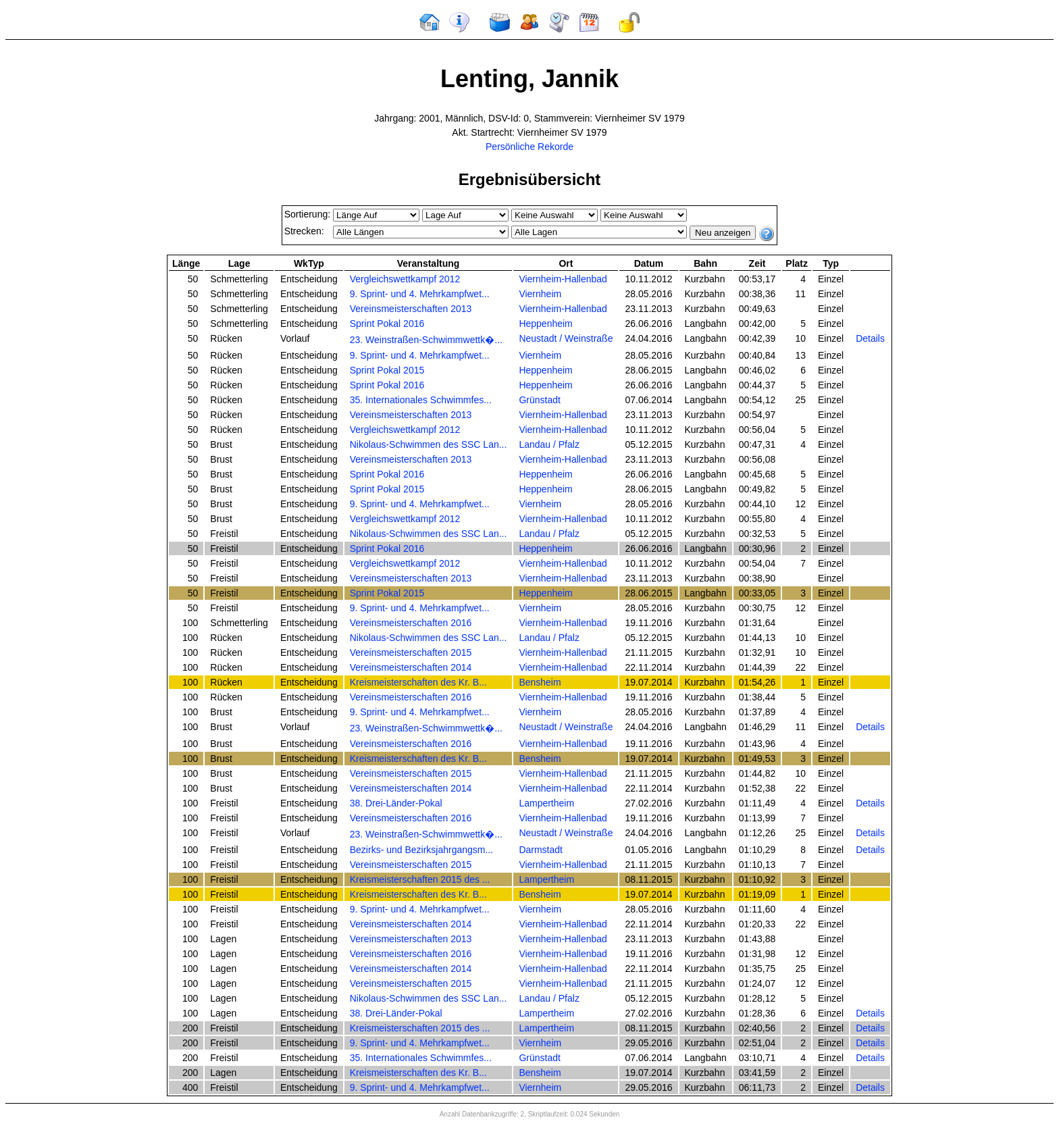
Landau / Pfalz (549, 444)
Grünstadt (539, 399)
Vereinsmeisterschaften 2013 (411, 308)
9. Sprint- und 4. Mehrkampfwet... (420, 293)
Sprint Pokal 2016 (387, 323)
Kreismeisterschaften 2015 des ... (420, 879)
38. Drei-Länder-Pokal (396, 803)
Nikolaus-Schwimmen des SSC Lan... (428, 444)
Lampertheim (546, 803)
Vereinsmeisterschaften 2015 (411, 652)
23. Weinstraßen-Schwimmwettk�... (426, 339)
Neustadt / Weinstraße (566, 338)
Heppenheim (545, 323)
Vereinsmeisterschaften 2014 (411, 667)
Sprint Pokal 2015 (387, 370)
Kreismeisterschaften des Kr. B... (418, 682)
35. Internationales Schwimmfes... (421, 399)
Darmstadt (541, 849)
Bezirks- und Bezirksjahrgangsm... (421, 849)
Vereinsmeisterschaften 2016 (411, 622)
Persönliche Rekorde (529, 146)
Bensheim (540, 682)
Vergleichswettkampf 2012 (405, 279)
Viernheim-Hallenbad (562, 279)
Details (870, 338)
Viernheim (540, 293)
